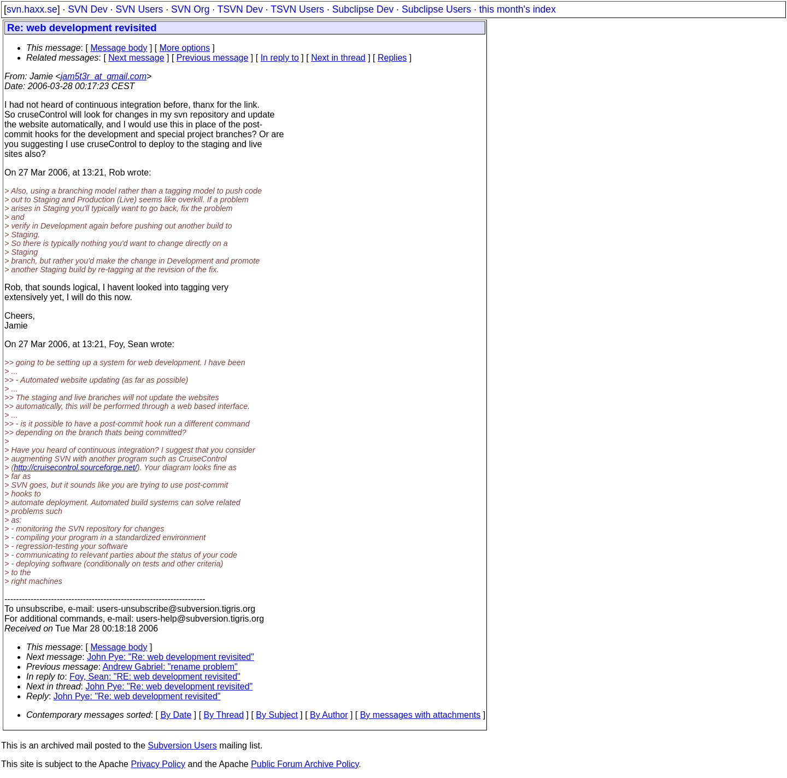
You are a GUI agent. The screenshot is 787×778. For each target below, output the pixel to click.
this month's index (517, 9)
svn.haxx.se (32, 9)
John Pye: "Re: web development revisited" (170, 657)
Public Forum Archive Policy (305, 764)
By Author (329, 714)
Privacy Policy (158, 764)
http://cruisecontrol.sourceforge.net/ (75, 467)
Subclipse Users (436, 9)
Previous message (213, 57)
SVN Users (139, 9)
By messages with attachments (420, 714)
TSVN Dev (240, 9)
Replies (392, 57)
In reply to (280, 57)
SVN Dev (87, 9)
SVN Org (190, 9)
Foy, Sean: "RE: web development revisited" (154, 676)
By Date (175, 714)
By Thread (224, 714)
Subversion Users (182, 745)
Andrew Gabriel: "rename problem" (170, 666)
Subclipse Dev (362, 9)
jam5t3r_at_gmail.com (103, 76)
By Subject (276, 714)
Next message (136, 57)
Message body (118, 47)
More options (185, 47)
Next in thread (338, 57)
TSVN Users (297, 9)
